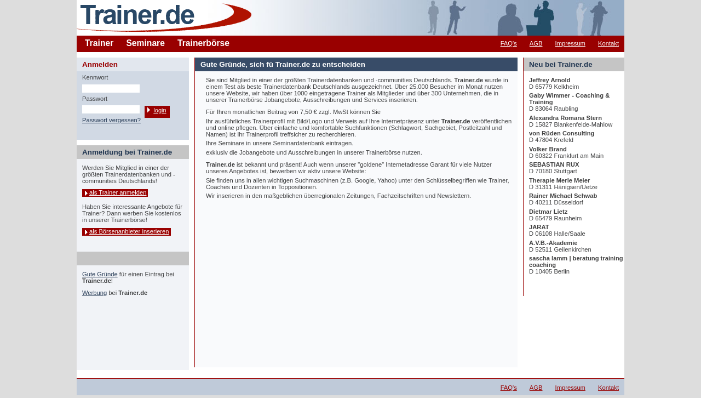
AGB (536, 43)
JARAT (539, 227)
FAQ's (509, 43)
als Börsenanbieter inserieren (129, 231)
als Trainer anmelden (117, 192)
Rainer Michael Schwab (563, 195)
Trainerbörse (203, 43)
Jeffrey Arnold (549, 80)
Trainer (99, 43)
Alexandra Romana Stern (565, 118)
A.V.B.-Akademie (553, 243)
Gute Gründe (100, 274)
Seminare (145, 43)
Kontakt (608, 43)
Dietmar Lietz (548, 211)
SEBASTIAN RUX (554, 164)
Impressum (570, 43)
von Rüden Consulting (561, 133)
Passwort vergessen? (111, 120)
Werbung (94, 292)
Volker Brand (548, 149)
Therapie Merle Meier (559, 180)
